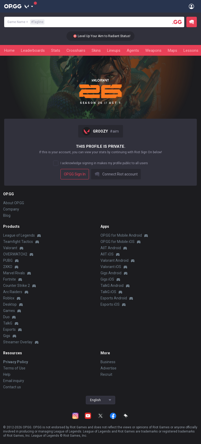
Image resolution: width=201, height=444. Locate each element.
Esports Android (113, 298)
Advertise (108, 368)
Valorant (10, 248)
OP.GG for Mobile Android (121, 235)
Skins (96, 50)
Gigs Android (110, 273)
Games (9, 311)
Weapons (153, 50)
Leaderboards (33, 50)
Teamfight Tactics (18, 242)
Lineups (113, 50)
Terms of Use (14, 368)
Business (107, 362)
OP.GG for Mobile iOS (117, 242)
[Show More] (29, 6)
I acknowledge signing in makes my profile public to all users (104, 163)
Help (6, 374)
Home (9, 50)
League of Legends (19, 235)
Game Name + (25, 22)
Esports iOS (110, 304)
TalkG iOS (108, 292)
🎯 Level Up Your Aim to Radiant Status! (106, 36)
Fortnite (9, 279)
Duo (6, 317)
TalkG (7, 323)
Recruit (106, 374)
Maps (172, 50)
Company (11, 209)
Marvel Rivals (14, 273)
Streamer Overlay (17, 342)
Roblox (8, 298)
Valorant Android (114, 260)
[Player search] (177, 22)
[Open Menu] (191, 6)
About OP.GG (13, 203)
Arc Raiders (12, 292)
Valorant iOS (110, 267)
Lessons (190, 50)
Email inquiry (13, 381)
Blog (6, 215)
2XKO (7, 267)
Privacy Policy (15, 362)
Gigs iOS (107, 279)
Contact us (12, 387)
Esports (9, 329)
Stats (55, 50)
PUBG (8, 260)
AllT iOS (107, 254)
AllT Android (110, 248)
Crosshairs (75, 50)
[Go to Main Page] (12, 6)
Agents (133, 50)
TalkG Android (112, 285)
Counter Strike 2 (16, 285)
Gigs (6, 336)
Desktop (10, 304)
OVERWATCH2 (15, 254)
